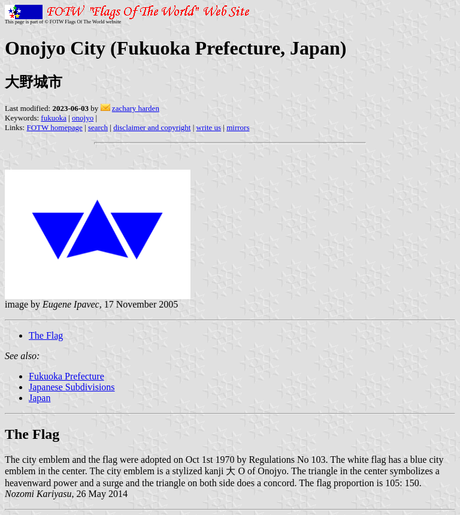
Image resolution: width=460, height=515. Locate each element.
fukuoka (53, 117)
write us (209, 127)
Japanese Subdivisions (72, 387)
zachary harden (135, 108)
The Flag (46, 335)
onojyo (82, 117)
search (98, 127)
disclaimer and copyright (151, 127)
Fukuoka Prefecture (66, 376)
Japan (39, 398)
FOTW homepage (54, 127)
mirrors (237, 127)
